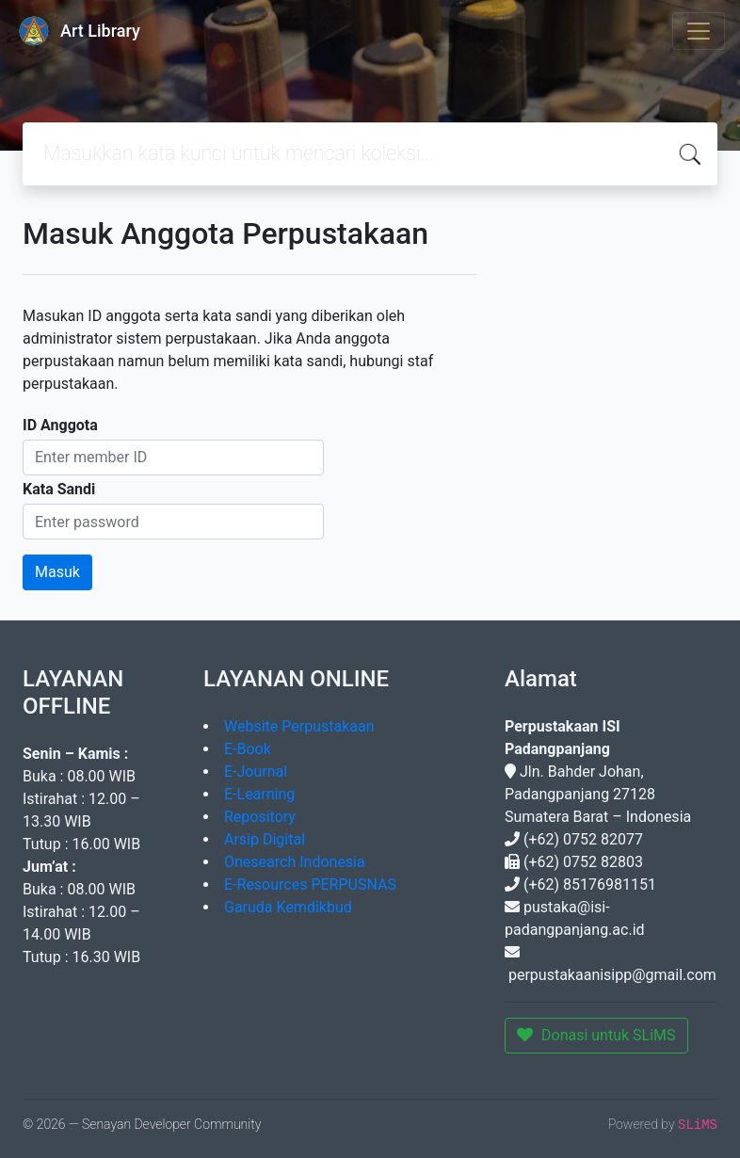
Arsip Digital (264, 839)
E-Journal (255, 771)
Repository (260, 817)
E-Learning (259, 794)
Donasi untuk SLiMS (596, 1035)
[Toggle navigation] (698, 31)
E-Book (247, 749)
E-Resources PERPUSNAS (310, 884)
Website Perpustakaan (299, 726)
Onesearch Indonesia (294, 862)
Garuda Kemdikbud (288, 907)
